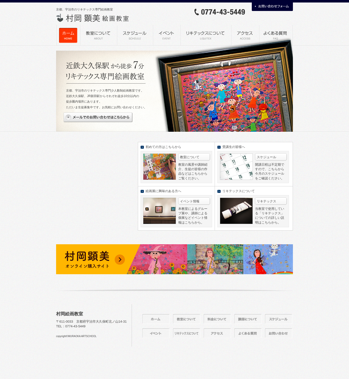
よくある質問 (276, 35)
